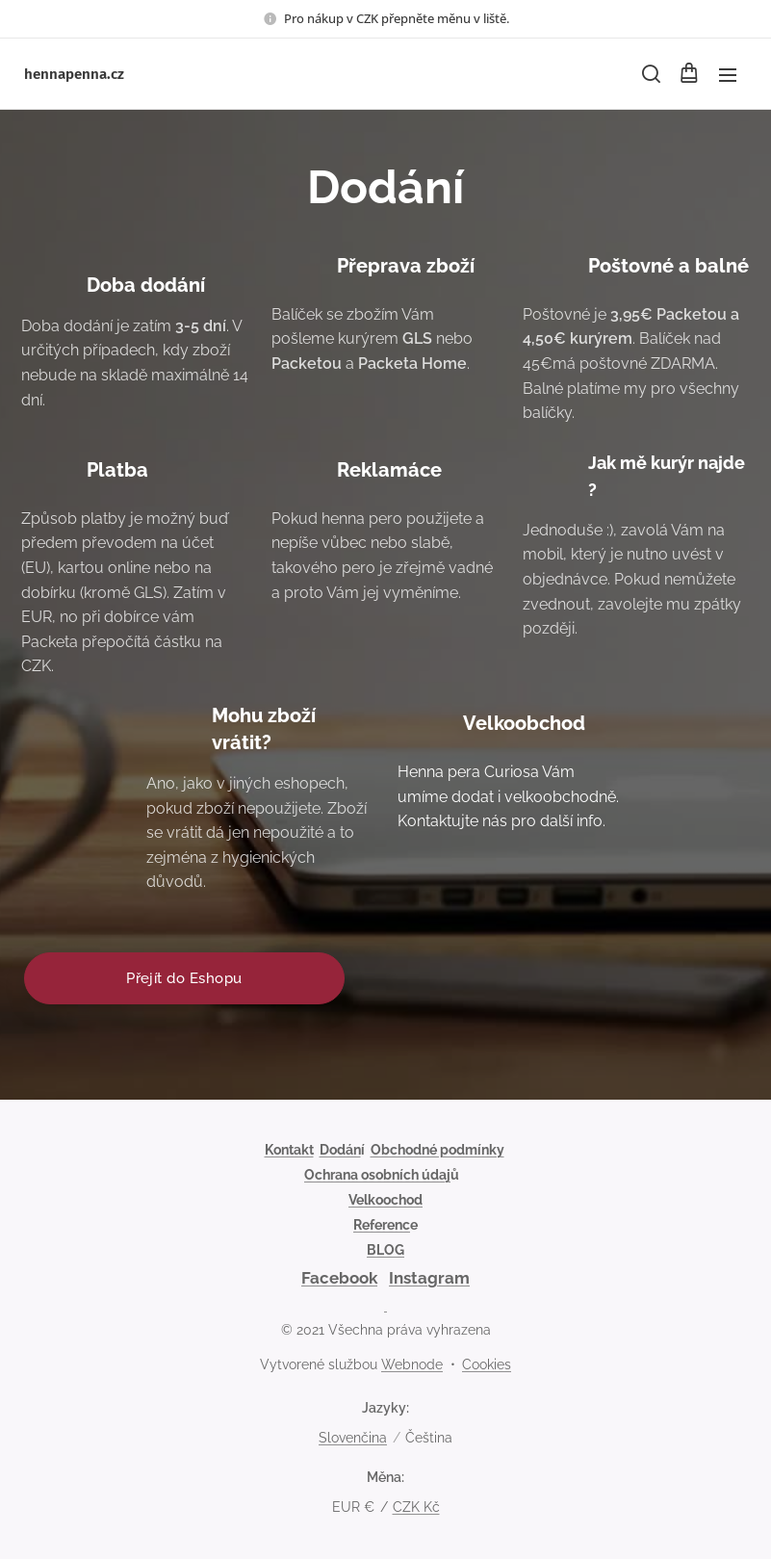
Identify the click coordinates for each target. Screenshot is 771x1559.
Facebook (339, 1277)
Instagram (429, 1277)
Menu (727, 75)
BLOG (385, 1250)
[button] (649, 74)
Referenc (381, 1225)
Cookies (486, 1364)
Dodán (340, 1149)
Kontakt (289, 1149)
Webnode (412, 1364)
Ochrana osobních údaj (377, 1174)
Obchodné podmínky (437, 1149)
